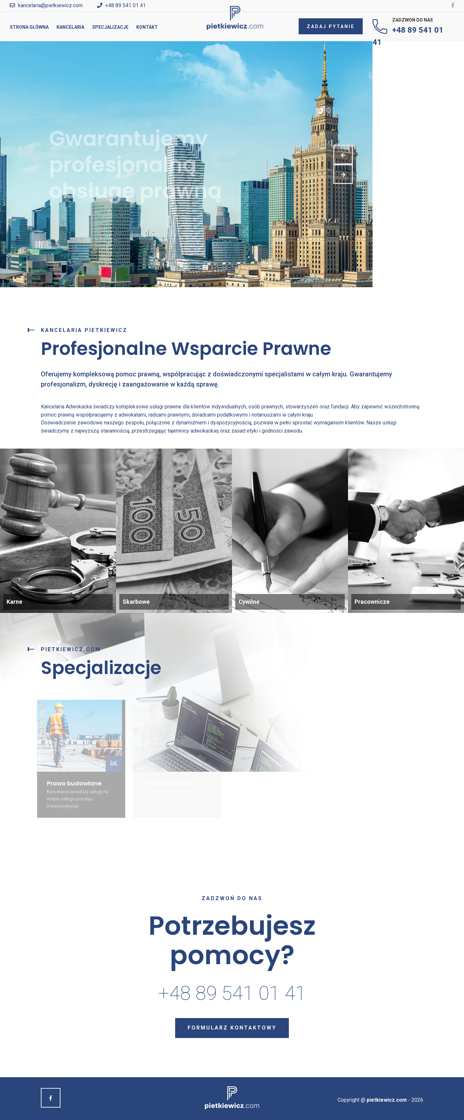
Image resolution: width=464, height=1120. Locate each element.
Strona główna (29, 27)
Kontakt (147, 27)
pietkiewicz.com (387, 1100)
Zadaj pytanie (331, 26)
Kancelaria (70, 27)
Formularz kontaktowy (232, 1028)
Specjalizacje (110, 27)
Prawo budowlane (72, 783)
